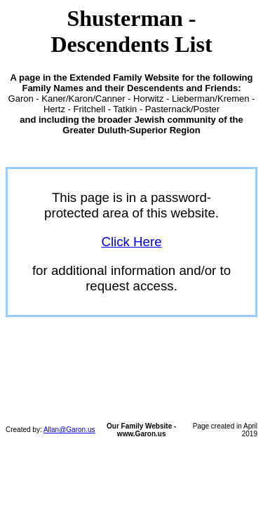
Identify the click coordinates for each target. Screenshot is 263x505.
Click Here (131, 241)
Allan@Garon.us (69, 429)
